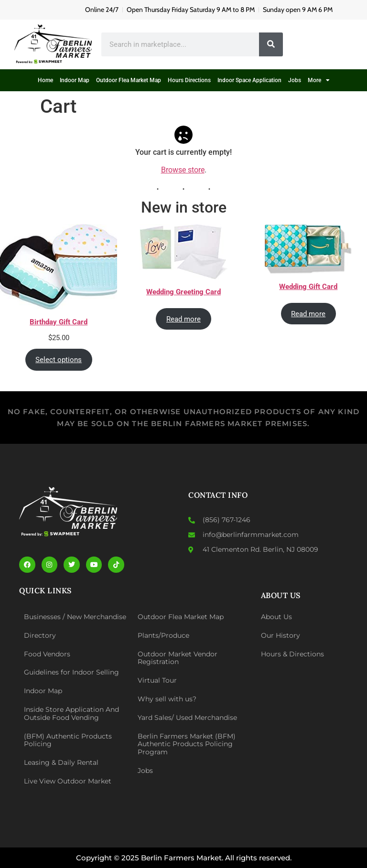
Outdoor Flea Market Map (128, 80)
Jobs (294, 80)
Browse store (183, 169)
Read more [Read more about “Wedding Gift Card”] (308, 313)
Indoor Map (74, 80)
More (319, 80)
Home (45, 80)
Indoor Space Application (249, 80)
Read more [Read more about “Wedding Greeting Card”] (183, 318)
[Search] (271, 44)
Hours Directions (189, 80)
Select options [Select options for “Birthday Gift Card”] (58, 359)
